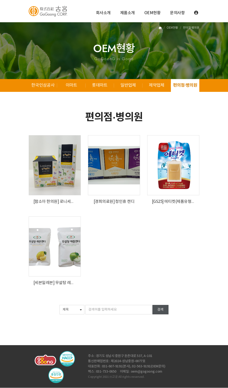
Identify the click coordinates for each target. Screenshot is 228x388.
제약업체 (156, 85)
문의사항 (177, 13)
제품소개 (127, 13)
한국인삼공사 (43, 85)
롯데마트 (99, 85)
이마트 (71, 85)
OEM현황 (152, 13)
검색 (160, 310)
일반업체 (128, 85)
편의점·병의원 (185, 85)
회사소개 (103, 13)
